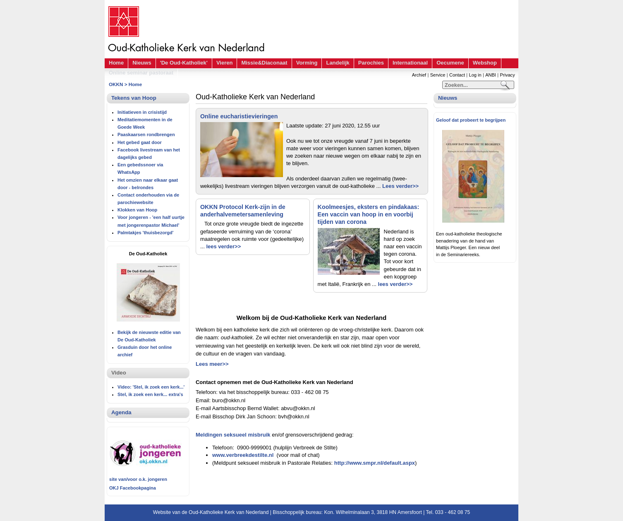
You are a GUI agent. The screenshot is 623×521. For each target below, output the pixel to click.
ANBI (490, 74)
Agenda (121, 412)
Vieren (224, 63)
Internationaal (410, 63)
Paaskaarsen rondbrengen (146, 134)
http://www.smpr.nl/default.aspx (374, 463)
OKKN (116, 84)
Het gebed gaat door (139, 142)
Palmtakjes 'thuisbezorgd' (145, 232)
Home (116, 63)
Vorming (307, 63)
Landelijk (337, 63)
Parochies (371, 63)
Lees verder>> (400, 186)
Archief (419, 74)
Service (438, 74)
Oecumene (450, 63)
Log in (475, 74)
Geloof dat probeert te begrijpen (471, 120)
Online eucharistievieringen (239, 116)
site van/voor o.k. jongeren (138, 479)
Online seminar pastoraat (141, 73)
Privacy (507, 74)
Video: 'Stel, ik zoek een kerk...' (151, 386)
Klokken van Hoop (137, 209)
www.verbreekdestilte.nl (242, 455)
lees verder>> (223, 246)
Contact (457, 74)
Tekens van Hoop (133, 98)
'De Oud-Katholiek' (184, 63)
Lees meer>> (212, 364)
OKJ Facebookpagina (132, 487)
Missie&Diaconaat (264, 63)
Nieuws (141, 63)
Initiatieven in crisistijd (142, 112)
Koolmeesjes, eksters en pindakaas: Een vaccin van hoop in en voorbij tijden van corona (368, 214)
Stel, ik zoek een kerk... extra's (150, 394)
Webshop (485, 63)
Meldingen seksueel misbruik (233, 435)
